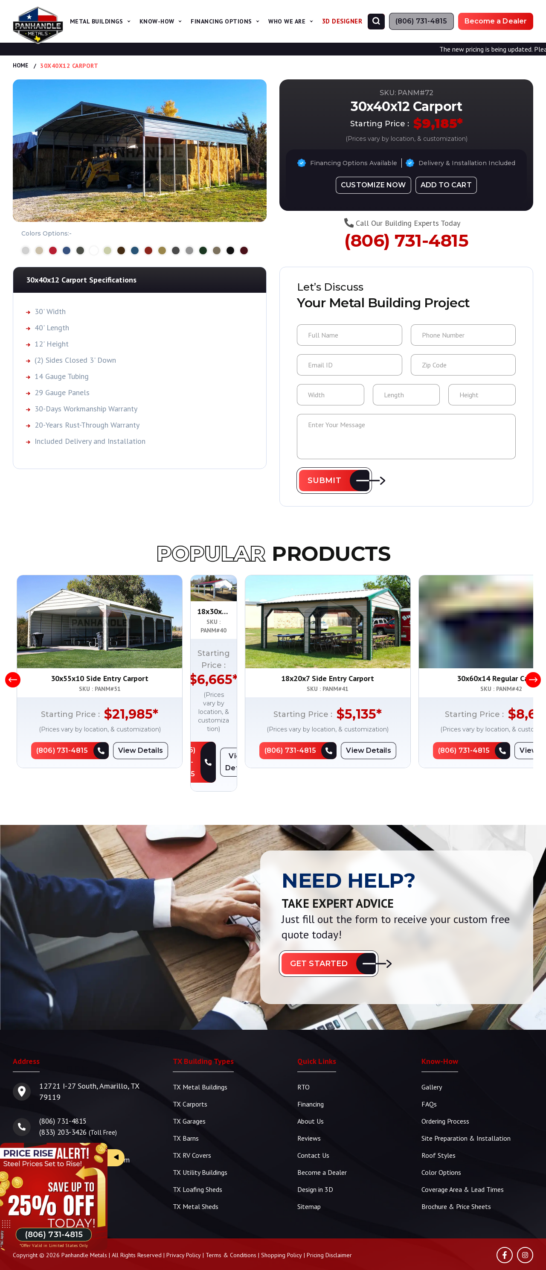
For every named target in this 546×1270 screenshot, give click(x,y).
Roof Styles (438, 1132)
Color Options (441, 1149)
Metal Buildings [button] (111, 21)
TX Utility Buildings (200, 1149)
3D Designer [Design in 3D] (343, 21)
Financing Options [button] (229, 21)
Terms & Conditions (231, 1232)
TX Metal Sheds (195, 1183)
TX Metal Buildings (200, 1064)
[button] (334, 480)
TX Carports (190, 1081)
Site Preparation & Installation (466, 1115)
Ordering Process (445, 1098)
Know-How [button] (168, 21)
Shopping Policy (281, 1232)
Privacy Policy (183, 1232)
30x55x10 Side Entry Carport (99, 678)
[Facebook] (505, 1232)
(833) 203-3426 (65, 1109)
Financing (310, 1081)
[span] (141, 21)
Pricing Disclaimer (329, 1232)
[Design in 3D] (373, 184)
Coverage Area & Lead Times (462, 1166)
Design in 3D (315, 1166)
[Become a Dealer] (496, 21)
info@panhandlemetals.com (85, 1137)
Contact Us (313, 1132)
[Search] (376, 21)
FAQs (429, 1081)
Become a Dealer (322, 1149)
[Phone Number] (421, 21)
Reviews (309, 1115)
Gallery (431, 1064)
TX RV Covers (192, 1132)
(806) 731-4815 (406, 242)
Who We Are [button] (292, 21)
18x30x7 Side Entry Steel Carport (273, 678)
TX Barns (186, 1115)
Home (21, 66)
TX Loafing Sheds (197, 1166)
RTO (303, 1064)
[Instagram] (525, 1232)
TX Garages (189, 1098)
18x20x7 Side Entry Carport (447, 678)
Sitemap (309, 1183)
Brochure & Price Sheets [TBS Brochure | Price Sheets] (456, 1183)
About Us (310, 1098)
